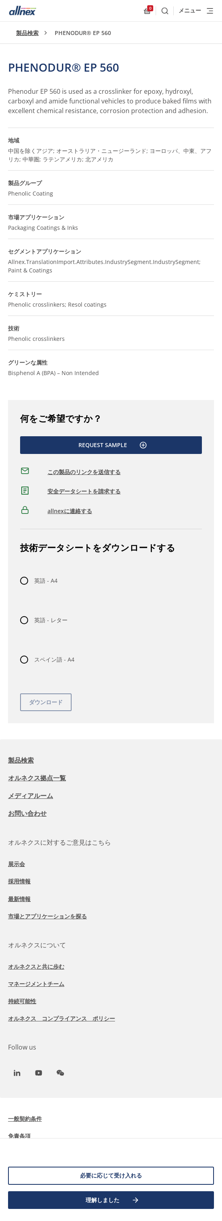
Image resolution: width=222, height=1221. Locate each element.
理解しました (113, 1200)
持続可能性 (22, 1001)
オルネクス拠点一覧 (37, 777)
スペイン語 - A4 (54, 659)
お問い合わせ (27, 813)
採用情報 (19, 881)
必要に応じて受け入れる (111, 1175)
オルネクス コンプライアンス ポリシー (61, 1018)
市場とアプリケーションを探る (47, 916)
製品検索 (27, 33)
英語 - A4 (46, 580)
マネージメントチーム (36, 984)
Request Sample (112, 445)
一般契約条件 (25, 1118)
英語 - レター (51, 620)
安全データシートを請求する (84, 491)
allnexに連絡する (69, 511)
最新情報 (19, 899)
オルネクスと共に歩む (36, 966)
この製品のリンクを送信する (84, 472)
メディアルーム (30, 795)
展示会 (16, 864)
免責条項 (19, 1136)
